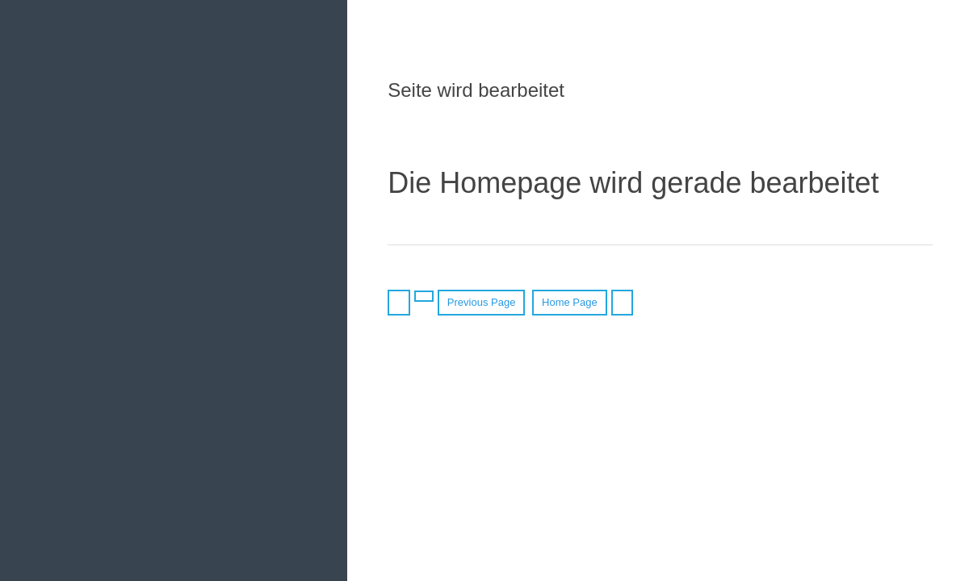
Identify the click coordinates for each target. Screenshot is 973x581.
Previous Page (481, 302)
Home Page (570, 302)
